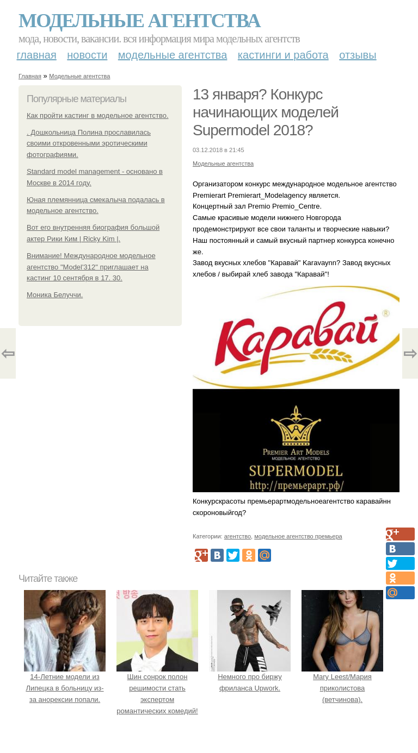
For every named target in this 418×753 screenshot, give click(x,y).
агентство (237, 536)
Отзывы (357, 55)
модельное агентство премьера (298, 536)
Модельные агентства (139, 21)
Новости (87, 55)
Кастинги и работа (283, 55)
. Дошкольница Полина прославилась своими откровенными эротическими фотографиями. (89, 143)
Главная (37, 55)
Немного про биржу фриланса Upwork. (250, 676)
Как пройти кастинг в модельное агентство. (98, 115)
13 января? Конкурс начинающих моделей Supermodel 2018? (266, 112)
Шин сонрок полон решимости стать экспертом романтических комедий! (157, 687)
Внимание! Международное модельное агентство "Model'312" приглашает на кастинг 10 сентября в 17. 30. (91, 267)
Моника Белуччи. (55, 295)
